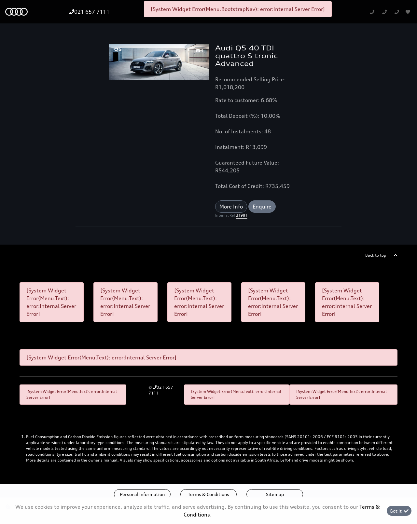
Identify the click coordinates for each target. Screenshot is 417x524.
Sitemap (275, 494)
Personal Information (142, 494)
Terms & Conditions (208, 494)
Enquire (262, 206)
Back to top (375, 255)
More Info (231, 206)
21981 (241, 215)
